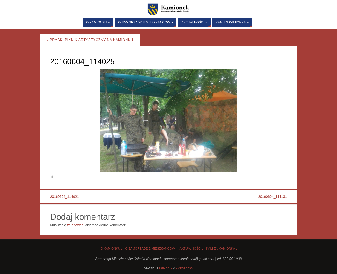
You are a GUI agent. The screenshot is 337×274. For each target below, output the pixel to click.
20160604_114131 (272, 197)
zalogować (75, 225)
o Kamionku (110, 248)
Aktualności (191, 248)
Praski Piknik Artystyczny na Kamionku (89, 40)
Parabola (166, 268)
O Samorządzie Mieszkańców (150, 248)
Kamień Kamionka (220, 248)
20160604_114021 (64, 197)
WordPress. (184, 268)
